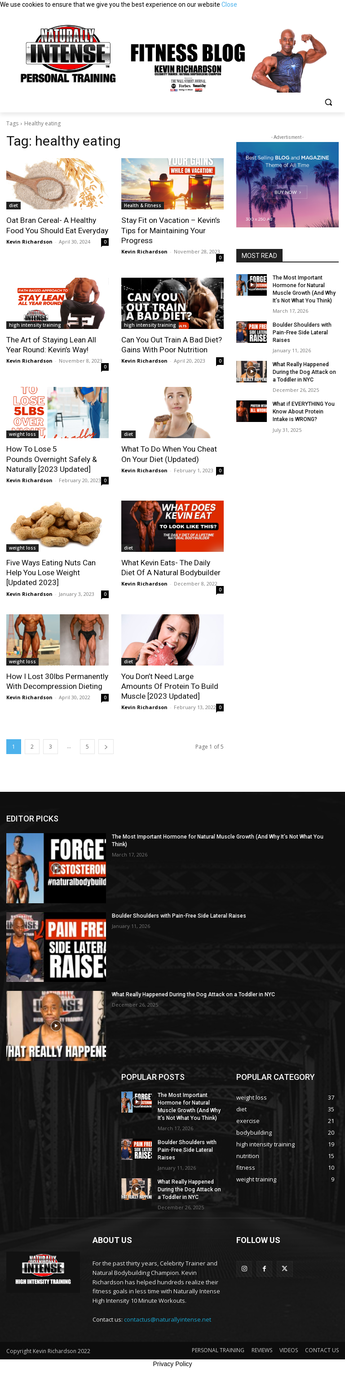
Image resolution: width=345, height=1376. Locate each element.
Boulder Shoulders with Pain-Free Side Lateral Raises (301, 332)
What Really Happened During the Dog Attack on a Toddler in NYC (304, 371)
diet (13, 205)
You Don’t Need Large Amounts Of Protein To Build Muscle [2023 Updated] (169, 684)
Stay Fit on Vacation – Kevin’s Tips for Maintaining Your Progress (170, 230)
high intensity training (35, 324)
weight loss (22, 434)
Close (229, 4)
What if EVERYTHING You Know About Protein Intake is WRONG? (303, 411)
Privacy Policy (172, 1361)
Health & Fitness (142, 205)
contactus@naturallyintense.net (167, 1317)
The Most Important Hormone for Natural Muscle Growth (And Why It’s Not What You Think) (224, 835)
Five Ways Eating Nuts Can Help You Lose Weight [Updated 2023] (50, 571)
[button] (328, 102)
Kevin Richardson (29, 241)
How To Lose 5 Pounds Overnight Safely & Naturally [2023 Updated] (51, 458)
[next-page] (106, 745)
